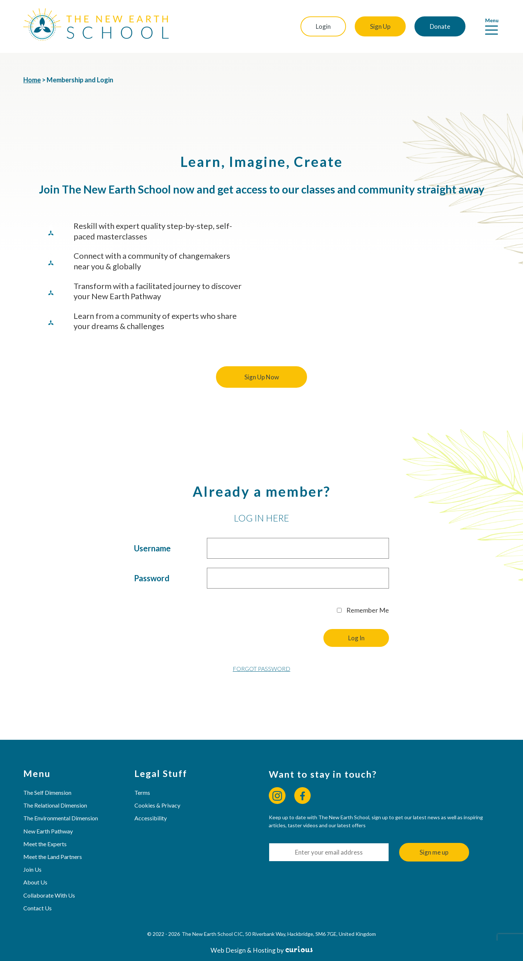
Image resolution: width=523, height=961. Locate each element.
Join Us (32, 869)
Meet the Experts (45, 843)
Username (152, 548)
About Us (35, 882)
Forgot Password (261, 668)
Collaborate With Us (49, 895)
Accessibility (150, 817)
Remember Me (363, 610)
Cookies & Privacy (157, 805)
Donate (440, 26)
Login (323, 26)
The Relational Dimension (55, 805)
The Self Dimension (47, 792)
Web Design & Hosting (243, 950)
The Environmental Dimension (60, 817)
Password (151, 578)
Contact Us (37, 908)
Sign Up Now (261, 377)
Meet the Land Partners (52, 856)
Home (32, 80)
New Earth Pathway (48, 831)
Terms (142, 792)
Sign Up (380, 26)
